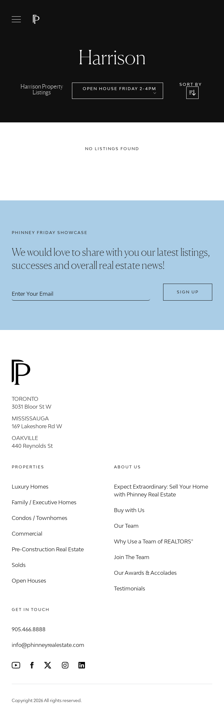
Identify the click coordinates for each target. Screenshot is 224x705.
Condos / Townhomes (39, 518)
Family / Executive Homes (44, 502)
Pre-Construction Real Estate (48, 549)
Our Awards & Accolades (145, 573)
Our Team (126, 526)
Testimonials (129, 588)
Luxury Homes (30, 486)
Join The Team (131, 557)
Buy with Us (129, 510)
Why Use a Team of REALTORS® (153, 541)
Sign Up (188, 292)
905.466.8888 (29, 629)
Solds (19, 565)
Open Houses (29, 580)
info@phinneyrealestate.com (48, 645)
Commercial (27, 533)
